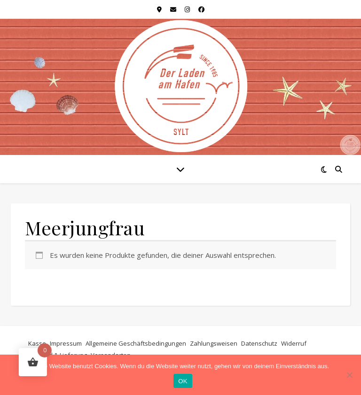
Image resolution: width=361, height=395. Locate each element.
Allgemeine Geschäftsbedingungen (136, 343)
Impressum (66, 343)
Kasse (37, 343)
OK (182, 381)
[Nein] (349, 375)
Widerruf (293, 343)
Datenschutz (259, 343)
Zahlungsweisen (213, 343)
